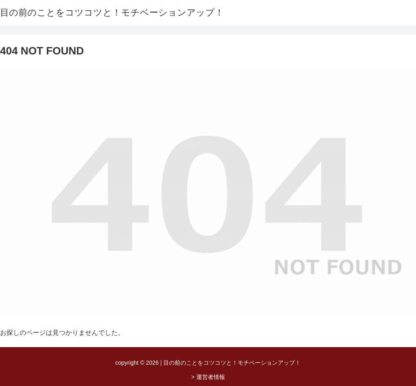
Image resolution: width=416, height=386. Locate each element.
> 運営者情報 (208, 377)
